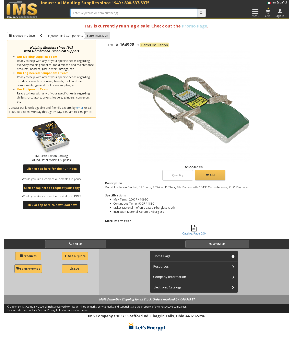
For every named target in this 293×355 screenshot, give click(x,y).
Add (210, 175)
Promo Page (194, 26)
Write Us (217, 244)
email (79, 108)
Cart (268, 12)
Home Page (162, 256)
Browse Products (22, 35)
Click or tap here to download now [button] (51, 205)
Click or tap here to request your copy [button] (52, 188)
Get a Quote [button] (75, 256)
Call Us (75, 244)
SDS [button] (74, 269)
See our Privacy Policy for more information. (63, 310)
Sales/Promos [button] (28, 269)
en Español (277, 2)
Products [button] (28, 256)
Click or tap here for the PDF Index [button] (51, 169)
